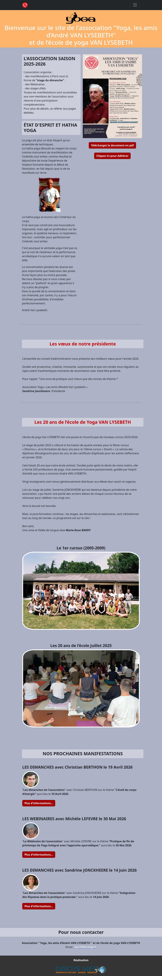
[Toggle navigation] (135, 5)
